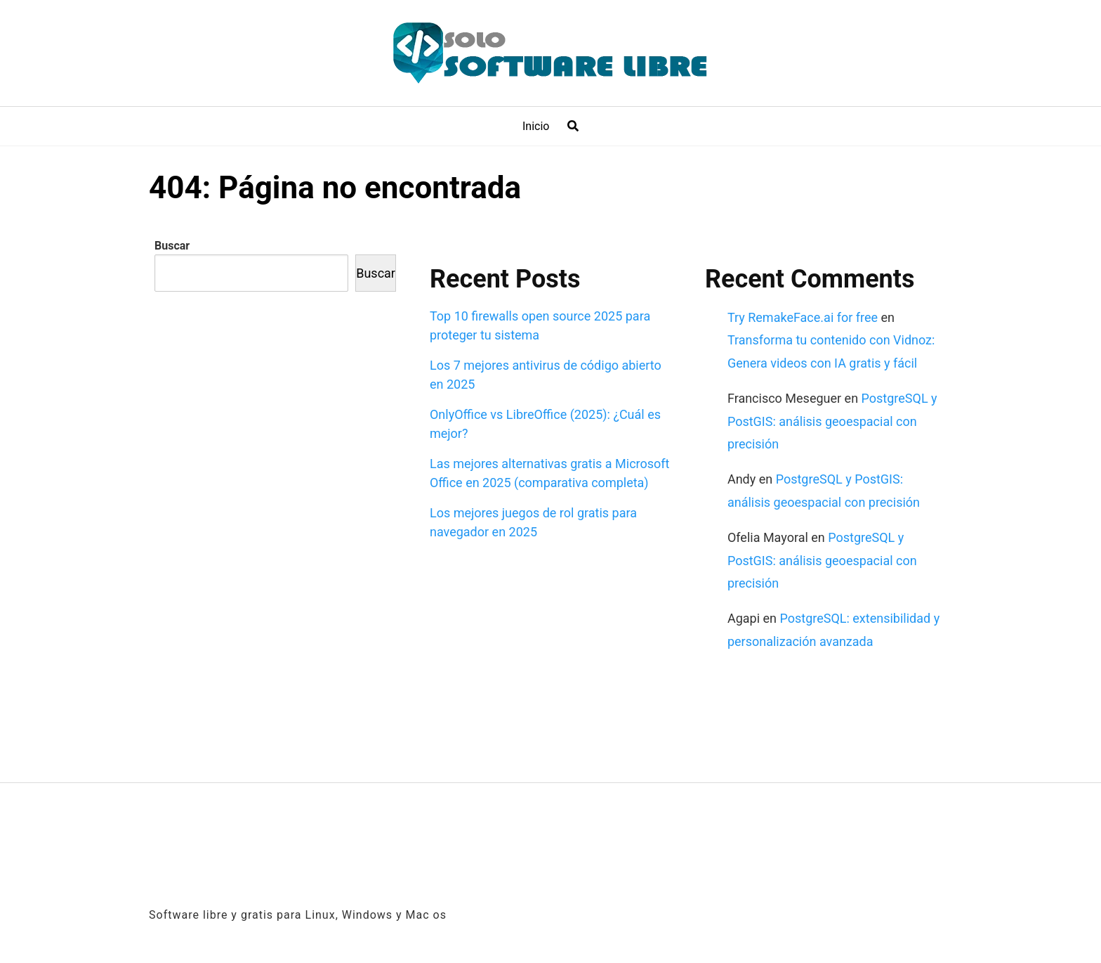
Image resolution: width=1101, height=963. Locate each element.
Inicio (535, 126)
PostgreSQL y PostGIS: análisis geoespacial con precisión (832, 421)
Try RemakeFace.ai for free (802, 317)
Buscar (172, 245)
